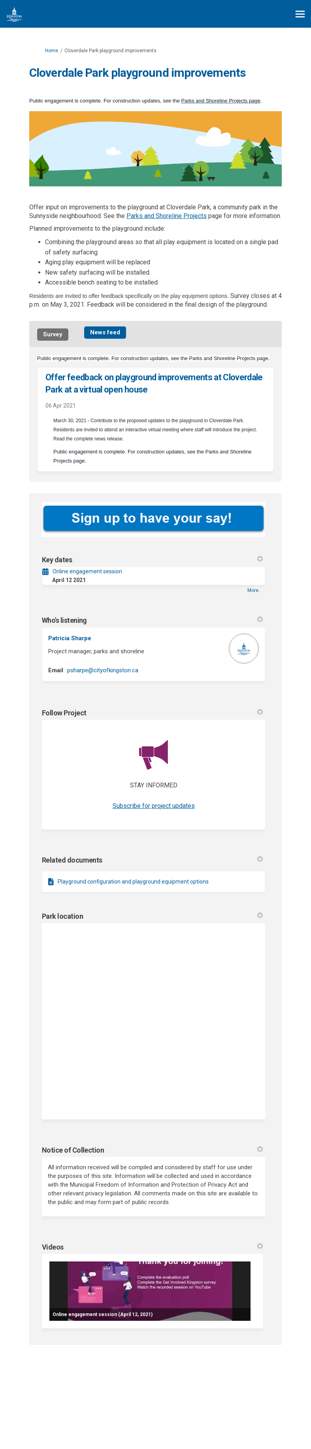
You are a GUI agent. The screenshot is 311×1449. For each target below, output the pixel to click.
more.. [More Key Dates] (254, 590)
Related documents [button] (152, 860)
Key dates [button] (152, 560)
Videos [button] (152, 1247)
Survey (52, 334)
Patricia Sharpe (69, 638)
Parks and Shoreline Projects (166, 216)
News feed (105, 332)
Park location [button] (152, 916)
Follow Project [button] (152, 713)
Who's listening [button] (152, 620)
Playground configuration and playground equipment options (133, 881)
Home (51, 50)
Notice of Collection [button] (152, 1150)
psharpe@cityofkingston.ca (102, 670)
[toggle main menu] (300, 14)
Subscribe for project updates (154, 806)
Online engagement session (87, 571)
